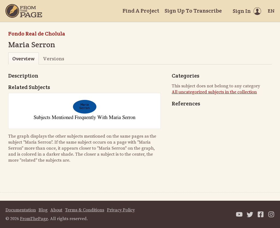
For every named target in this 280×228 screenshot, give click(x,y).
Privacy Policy (121, 210)
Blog (43, 210)
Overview (23, 58)
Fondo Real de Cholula (36, 33)
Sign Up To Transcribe (193, 10)
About (56, 210)
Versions (53, 58)
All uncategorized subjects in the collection (214, 92)
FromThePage (34, 218)
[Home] (23, 11)
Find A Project (140, 10)
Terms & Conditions (84, 210)
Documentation (20, 210)
